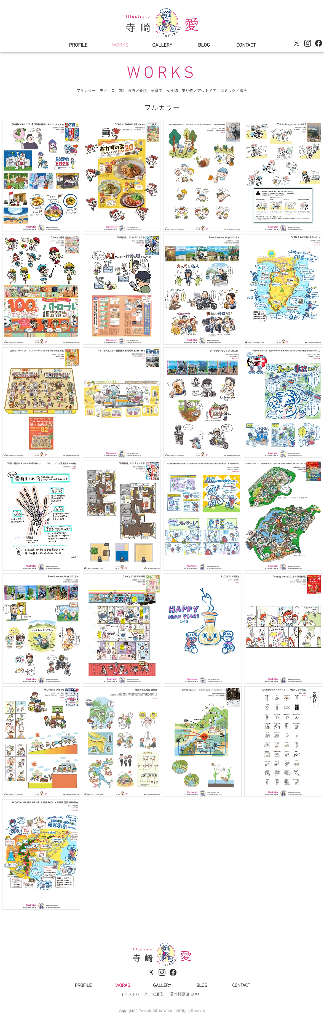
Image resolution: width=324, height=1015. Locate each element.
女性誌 (172, 90)
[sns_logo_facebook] (318, 43)
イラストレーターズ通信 (142, 994)
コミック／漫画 (233, 90)
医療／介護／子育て (145, 90)
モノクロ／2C (112, 90)
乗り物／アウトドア (199, 90)
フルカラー (86, 90)
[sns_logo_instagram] (307, 43)
